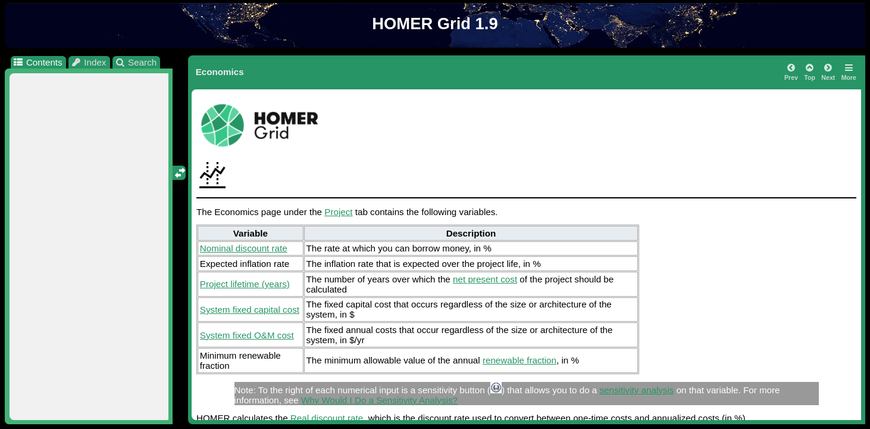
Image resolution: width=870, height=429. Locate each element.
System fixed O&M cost (247, 335)
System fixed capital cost (249, 309)
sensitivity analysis (637, 390)
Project (338, 212)
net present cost (485, 279)
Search (136, 62)
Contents (37, 62)
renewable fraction (519, 360)
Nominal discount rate (243, 248)
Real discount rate (326, 418)
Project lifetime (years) (245, 284)
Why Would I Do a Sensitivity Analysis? (379, 400)
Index (89, 62)
